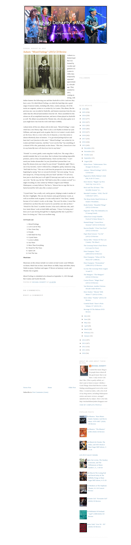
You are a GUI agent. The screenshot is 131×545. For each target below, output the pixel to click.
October (87, 155)
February (87, 333)
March (86, 329)
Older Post (72, 387)
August (86, 161)
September (88, 158)
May (86, 323)
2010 (84, 353)
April (86, 326)
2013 (84, 343)
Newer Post (27, 387)
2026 (84, 109)
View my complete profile (91, 405)
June (86, 319)
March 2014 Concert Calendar (88, 455)
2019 (84, 132)
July (85, 316)
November (88, 151)
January (87, 336)
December (87, 148)
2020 (84, 129)
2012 (84, 347)
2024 (84, 115)
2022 (84, 122)
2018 (84, 135)
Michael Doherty (99, 366)
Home (50, 387)
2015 (84, 145)
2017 (84, 139)
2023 (84, 119)
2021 (84, 125)
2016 (84, 142)
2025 (84, 112)
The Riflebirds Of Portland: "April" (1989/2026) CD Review (95, 513)
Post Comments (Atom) (40, 392)
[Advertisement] (42, 368)
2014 (84, 340)
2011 (84, 350)
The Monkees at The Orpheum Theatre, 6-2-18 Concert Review (96, 488)
